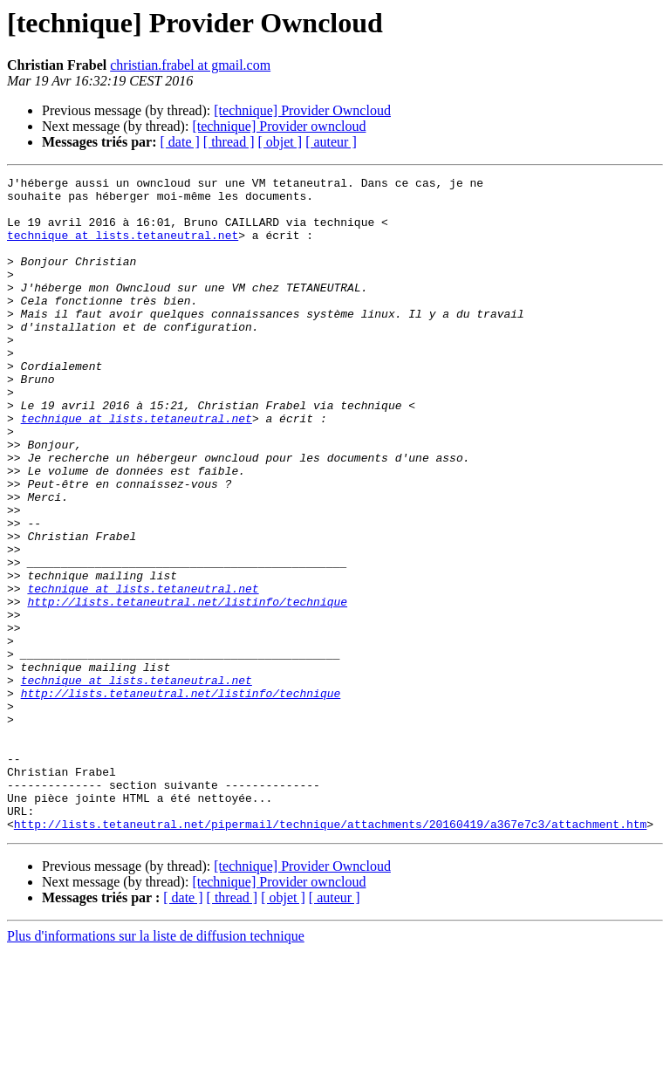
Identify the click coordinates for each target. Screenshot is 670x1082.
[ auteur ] (331, 141)
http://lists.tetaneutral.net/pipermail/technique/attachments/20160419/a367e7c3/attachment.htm (330, 954)
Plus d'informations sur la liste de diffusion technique (155, 1066)
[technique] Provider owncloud (279, 126)
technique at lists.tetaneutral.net (122, 248)
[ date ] (180, 141)
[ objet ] (279, 141)
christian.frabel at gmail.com (190, 65)
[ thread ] (229, 141)
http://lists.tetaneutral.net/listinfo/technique (187, 687)
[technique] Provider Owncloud (302, 110)
